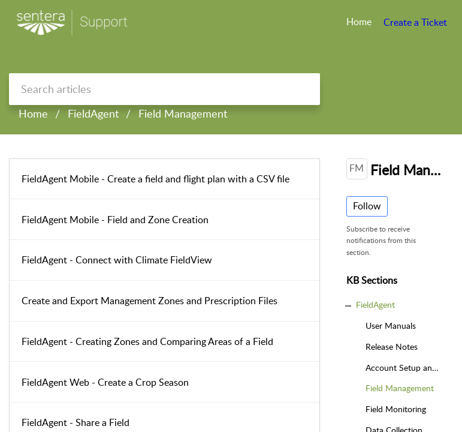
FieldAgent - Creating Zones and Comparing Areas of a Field (147, 341)
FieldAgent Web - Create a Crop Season (105, 382)
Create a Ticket (415, 22)
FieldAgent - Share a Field (75, 422)
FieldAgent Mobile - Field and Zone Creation (115, 219)
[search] (164, 89)
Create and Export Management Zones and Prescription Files (149, 300)
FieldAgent (93, 113)
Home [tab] (359, 21)
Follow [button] (367, 205)
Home (33, 113)
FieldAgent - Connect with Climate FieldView (117, 259)
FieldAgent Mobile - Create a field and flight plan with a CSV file (155, 178)
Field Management (182, 113)
